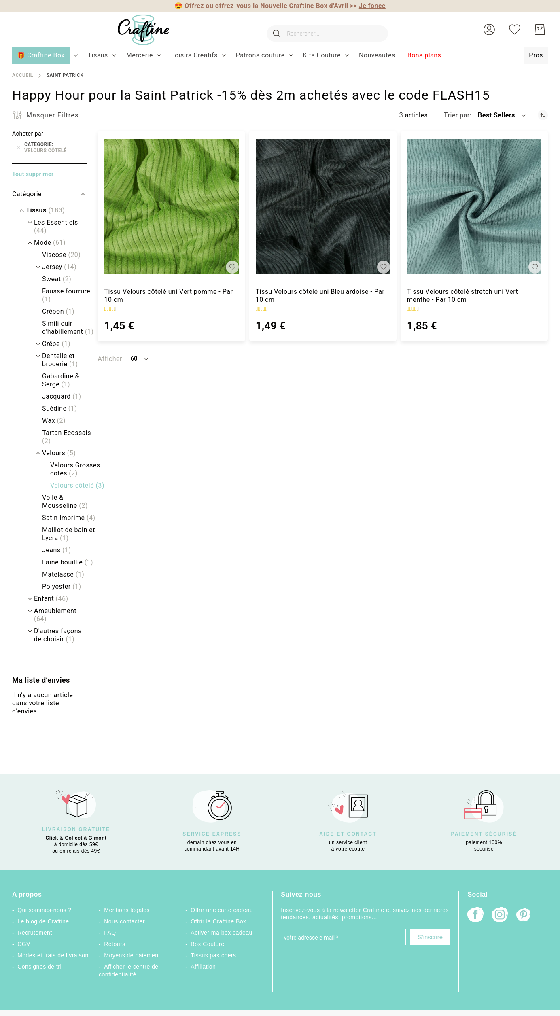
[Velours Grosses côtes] (74, 469)
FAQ (110, 932)
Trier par (457, 115)
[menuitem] (98, 55)
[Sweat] (52, 279)
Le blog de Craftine (43, 921)
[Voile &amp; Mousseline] (66, 502)
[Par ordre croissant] (543, 115)
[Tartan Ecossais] (66, 437)
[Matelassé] (59, 575)
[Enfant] (47, 599)
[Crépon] (54, 312)
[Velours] (55, 453)
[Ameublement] (57, 615)
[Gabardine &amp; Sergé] (66, 380)
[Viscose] (57, 255)
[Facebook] (475, 915)
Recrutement (34, 932)
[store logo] (135, 29)
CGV (23, 944)
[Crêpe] (52, 344)
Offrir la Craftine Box (218, 921)
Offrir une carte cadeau (222, 910)
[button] (489, 29)
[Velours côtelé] (73, 485)
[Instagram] (500, 915)
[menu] (280, 55)
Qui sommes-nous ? (44, 910)
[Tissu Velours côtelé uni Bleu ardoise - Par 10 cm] (323, 206)
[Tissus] (41, 210)
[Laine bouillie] (63, 562)
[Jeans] (52, 550)
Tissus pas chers (213, 955)
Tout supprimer (33, 174)
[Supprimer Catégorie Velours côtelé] (18, 147)
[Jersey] (55, 267)
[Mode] (46, 243)
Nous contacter (124, 921)
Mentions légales (127, 910)
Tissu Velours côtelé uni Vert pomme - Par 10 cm (168, 295)
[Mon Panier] (540, 29)
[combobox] (323, 29)
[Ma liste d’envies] (515, 29)
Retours (114, 944)
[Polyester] (57, 587)
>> (368, 6)
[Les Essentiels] (57, 226)
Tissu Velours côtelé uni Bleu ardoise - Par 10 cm (320, 295)
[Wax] (50, 421)
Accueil (22, 75)
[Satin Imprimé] (64, 518)
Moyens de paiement (132, 955)
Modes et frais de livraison (53, 955)
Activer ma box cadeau (221, 932)
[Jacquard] (57, 396)
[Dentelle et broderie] (66, 360)
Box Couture (207, 944)
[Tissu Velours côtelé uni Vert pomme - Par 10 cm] (171, 206)
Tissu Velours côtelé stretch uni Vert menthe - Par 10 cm (462, 295)
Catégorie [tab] (27, 194)
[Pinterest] (524, 916)
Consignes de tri (39, 966)
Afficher (110, 359)
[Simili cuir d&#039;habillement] (66, 328)
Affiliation (203, 966)
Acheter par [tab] (27, 133)
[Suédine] (55, 409)
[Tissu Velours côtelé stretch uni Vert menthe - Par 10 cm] (474, 206)
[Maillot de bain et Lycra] (66, 534)
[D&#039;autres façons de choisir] (57, 635)
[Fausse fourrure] (66, 295)
